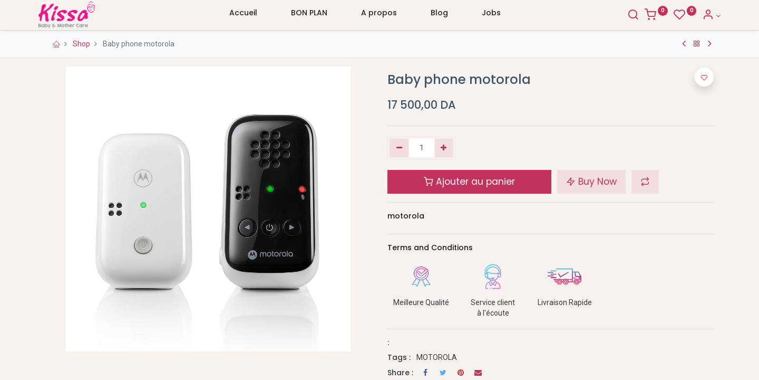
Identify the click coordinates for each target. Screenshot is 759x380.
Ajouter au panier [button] (469, 181)
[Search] (627, 16)
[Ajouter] (444, 148)
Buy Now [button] (591, 181)
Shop (81, 44)
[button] (645, 181)
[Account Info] (705, 16)
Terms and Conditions (430, 247)
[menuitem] (243, 15)
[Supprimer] (399, 148)
